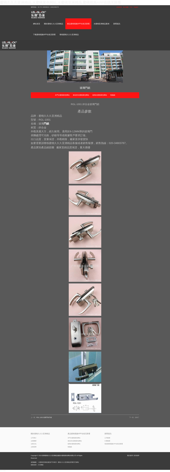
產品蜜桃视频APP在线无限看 (79, 434)
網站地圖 (3, 471)
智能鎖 (112, 95)
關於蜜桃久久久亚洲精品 (40, 434)
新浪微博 (136, 455)
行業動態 (107, 441)
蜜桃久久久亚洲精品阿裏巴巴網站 (68, 462)
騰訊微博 (130, 455)
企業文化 (33, 444)
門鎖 (46, 123)
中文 (131, 7)
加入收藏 (125, 7)
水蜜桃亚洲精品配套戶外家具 (47, 462)
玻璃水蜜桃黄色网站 (99, 95)
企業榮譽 (33, 441)
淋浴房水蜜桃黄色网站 (81, 95)
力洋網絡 (40, 465)
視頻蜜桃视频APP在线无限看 (114, 444)
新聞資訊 (108, 434)
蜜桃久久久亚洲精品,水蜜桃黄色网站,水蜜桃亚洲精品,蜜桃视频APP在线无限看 (60, 3)
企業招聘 (33, 447)
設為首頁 (119, 7)
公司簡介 (33, 438)
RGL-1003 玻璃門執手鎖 (44, 417)
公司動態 (107, 438)
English (136, 7)
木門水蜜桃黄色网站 (62, 95)
